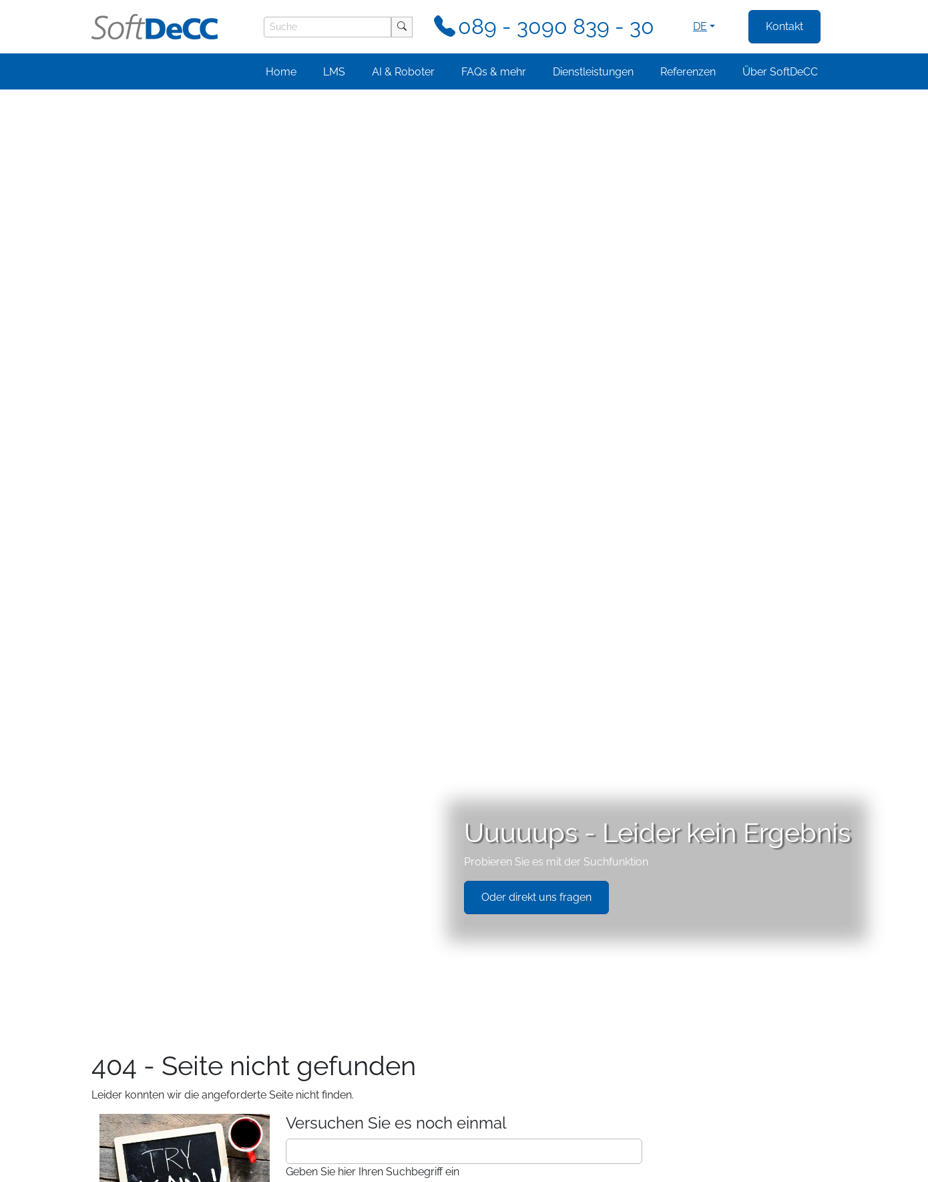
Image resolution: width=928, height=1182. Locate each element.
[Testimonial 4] (503, 1113)
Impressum (187, 1165)
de (700, 26)
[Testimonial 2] (464, 1113)
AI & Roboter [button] (403, 71)
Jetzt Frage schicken (539, 759)
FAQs (126, 600)
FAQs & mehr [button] (493, 71)
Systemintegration (157, 616)
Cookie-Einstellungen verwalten (294, 1165)
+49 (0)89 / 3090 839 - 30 (661, 723)
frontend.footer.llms (415, 1165)
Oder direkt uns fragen (536, 236)
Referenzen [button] (688, 71)
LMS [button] (334, 71)
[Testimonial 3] (483, 1113)
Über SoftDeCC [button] (780, 71)
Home (281, 71)
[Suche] (327, 27)
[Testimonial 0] (425, 1113)
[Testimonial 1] (445, 1113)
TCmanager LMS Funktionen (186, 584)
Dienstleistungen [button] (593, 71)
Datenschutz (115, 1165)
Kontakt (784, 26)
